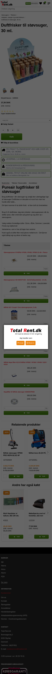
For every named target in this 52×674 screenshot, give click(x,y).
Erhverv (30, 343)
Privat (20, 343)
